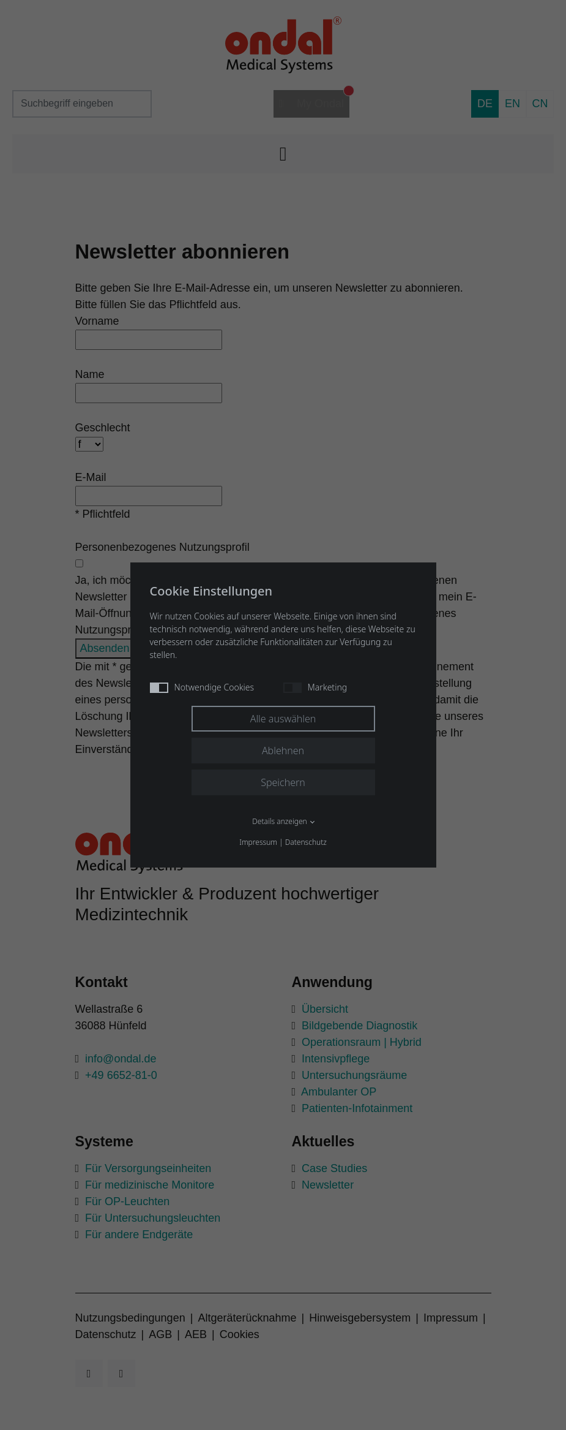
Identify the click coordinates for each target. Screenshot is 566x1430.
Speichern (283, 782)
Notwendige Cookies (202, 687)
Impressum (258, 842)
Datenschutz (306, 842)
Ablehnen (283, 750)
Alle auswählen (283, 718)
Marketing (315, 687)
